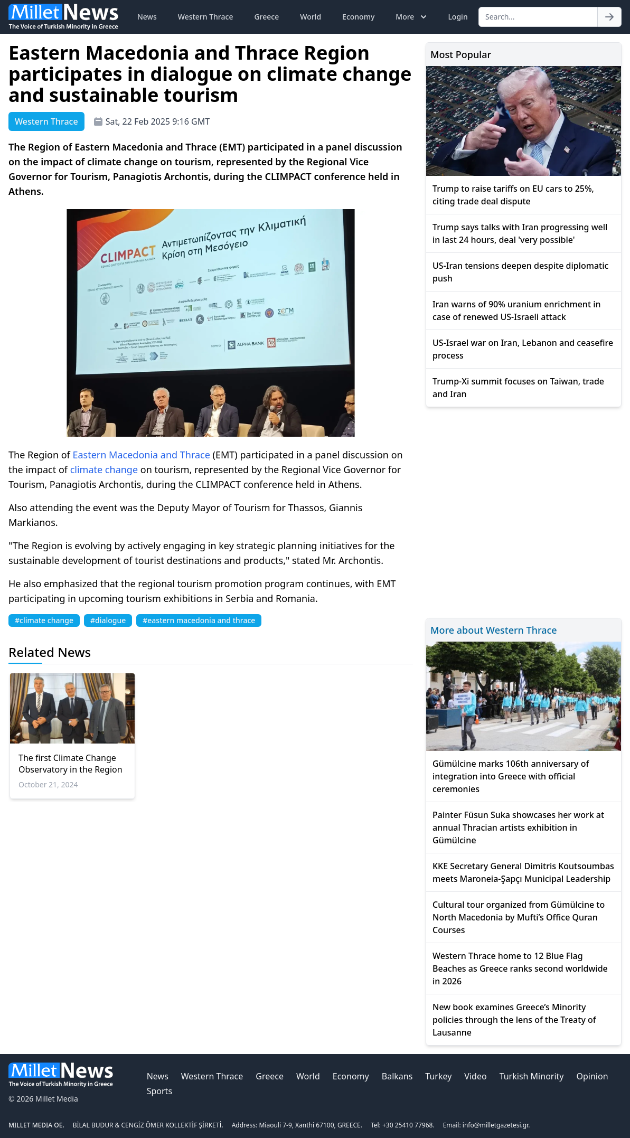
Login (457, 17)
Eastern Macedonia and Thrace (141, 454)
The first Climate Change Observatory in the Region (70, 763)
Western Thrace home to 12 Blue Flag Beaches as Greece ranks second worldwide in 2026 (520, 968)
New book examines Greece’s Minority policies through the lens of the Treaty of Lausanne (514, 1019)
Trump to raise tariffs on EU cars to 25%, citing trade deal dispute (513, 195)
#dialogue (108, 620)
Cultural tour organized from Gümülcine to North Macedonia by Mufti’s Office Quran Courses (518, 917)
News (147, 17)
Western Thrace (205, 17)
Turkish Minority (532, 1076)
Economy (358, 17)
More (412, 17)
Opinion (592, 1076)
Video (475, 1076)
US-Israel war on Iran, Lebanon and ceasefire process (522, 349)
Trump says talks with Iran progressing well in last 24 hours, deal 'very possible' (519, 233)
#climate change (44, 620)
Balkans (397, 1076)
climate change (104, 469)
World (310, 17)
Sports (159, 1091)
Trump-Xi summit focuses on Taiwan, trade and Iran (518, 387)
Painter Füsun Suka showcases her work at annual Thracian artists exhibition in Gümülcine (518, 827)
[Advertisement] (524, 511)
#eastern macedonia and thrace (199, 620)
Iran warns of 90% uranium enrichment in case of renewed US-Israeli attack (516, 310)
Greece (266, 17)
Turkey (438, 1076)
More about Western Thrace (493, 630)
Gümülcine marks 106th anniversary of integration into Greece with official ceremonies (510, 776)
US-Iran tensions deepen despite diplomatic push (520, 272)
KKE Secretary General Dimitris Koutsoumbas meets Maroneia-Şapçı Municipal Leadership (523, 872)
